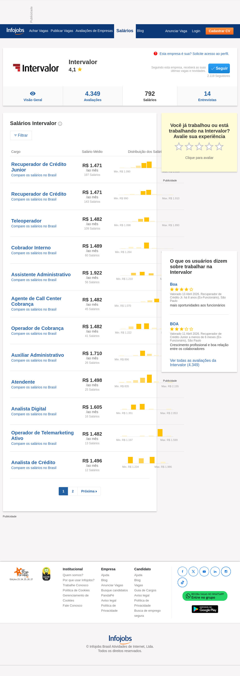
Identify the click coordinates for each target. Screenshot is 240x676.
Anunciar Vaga (176, 31)
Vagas (138, 585)
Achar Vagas (38, 31)
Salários (124, 30)
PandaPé (107, 595)
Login (196, 31)
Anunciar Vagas (112, 585)
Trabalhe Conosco (75, 585)
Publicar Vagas (62, 31)
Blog (140, 31)
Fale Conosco (72, 605)
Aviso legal (108, 600)
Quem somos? (73, 575)
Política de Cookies (76, 590)
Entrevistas (207, 96)
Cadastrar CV (219, 31)
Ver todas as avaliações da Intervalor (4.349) (193, 362)
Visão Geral (33, 96)
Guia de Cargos (145, 590)
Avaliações (92, 96)
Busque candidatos (114, 590)
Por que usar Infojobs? (79, 580)
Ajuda (105, 575)
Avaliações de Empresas (94, 31)
